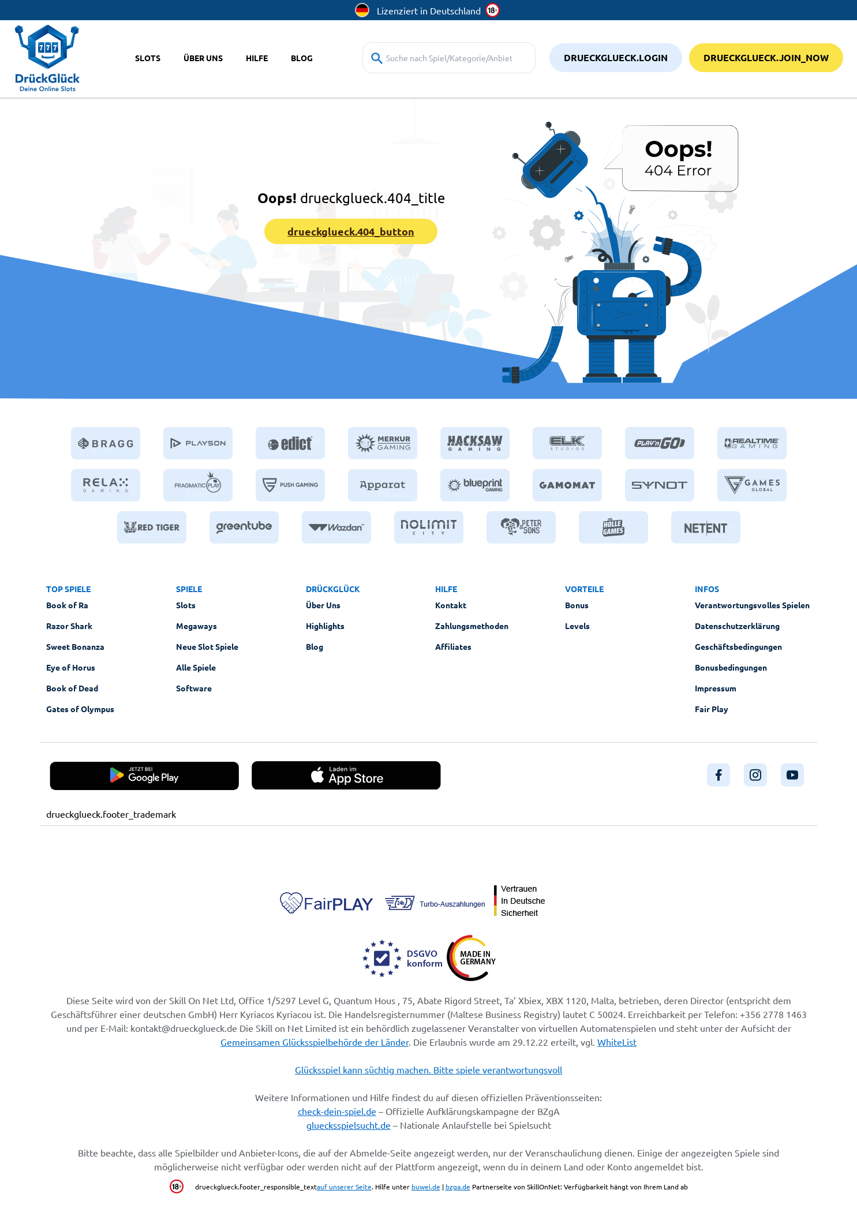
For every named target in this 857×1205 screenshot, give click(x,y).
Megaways (196, 625)
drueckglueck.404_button (350, 231)
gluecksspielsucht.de (348, 1125)
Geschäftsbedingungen (738, 646)
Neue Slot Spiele (207, 646)
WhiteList (617, 1041)
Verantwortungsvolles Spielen (752, 605)
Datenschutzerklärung (737, 625)
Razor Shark (69, 625)
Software (194, 688)
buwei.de (425, 1186)
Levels (577, 625)
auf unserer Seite (344, 1186)
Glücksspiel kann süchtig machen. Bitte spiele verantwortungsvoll (428, 1069)
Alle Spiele (196, 667)
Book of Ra (67, 605)
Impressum (715, 688)
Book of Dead (72, 688)
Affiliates (453, 646)
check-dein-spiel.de (337, 1111)
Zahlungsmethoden (471, 625)
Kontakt (450, 605)
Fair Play (711, 708)
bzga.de (458, 1186)
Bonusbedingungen (731, 667)
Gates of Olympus (80, 708)
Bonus (577, 605)
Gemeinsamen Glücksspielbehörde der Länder (314, 1041)
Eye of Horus (70, 667)
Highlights (325, 625)
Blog (314, 646)
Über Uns (323, 605)
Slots (186, 605)
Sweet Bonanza (75, 646)
